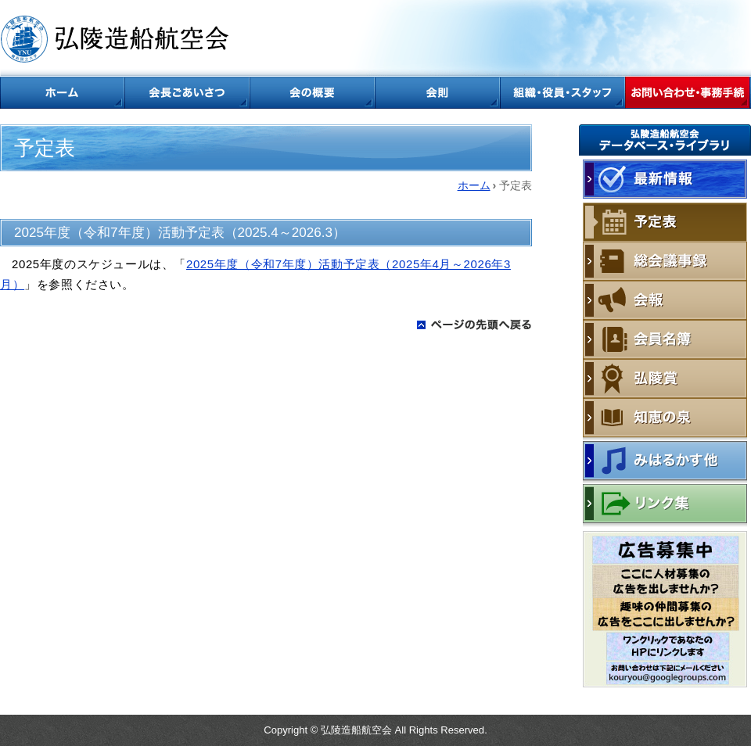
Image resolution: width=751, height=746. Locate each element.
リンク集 (665, 505)
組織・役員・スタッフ (563, 93)
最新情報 (665, 179)
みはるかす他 (665, 462)
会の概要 (313, 93)
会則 (438, 93)
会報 (665, 300)
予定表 (665, 222)
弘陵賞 (665, 378)
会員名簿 (665, 339)
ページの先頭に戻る (474, 324)
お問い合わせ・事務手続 (688, 93)
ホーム (62, 93)
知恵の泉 (665, 419)
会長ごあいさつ (187, 93)
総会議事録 (665, 261)
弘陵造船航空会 (117, 39)
